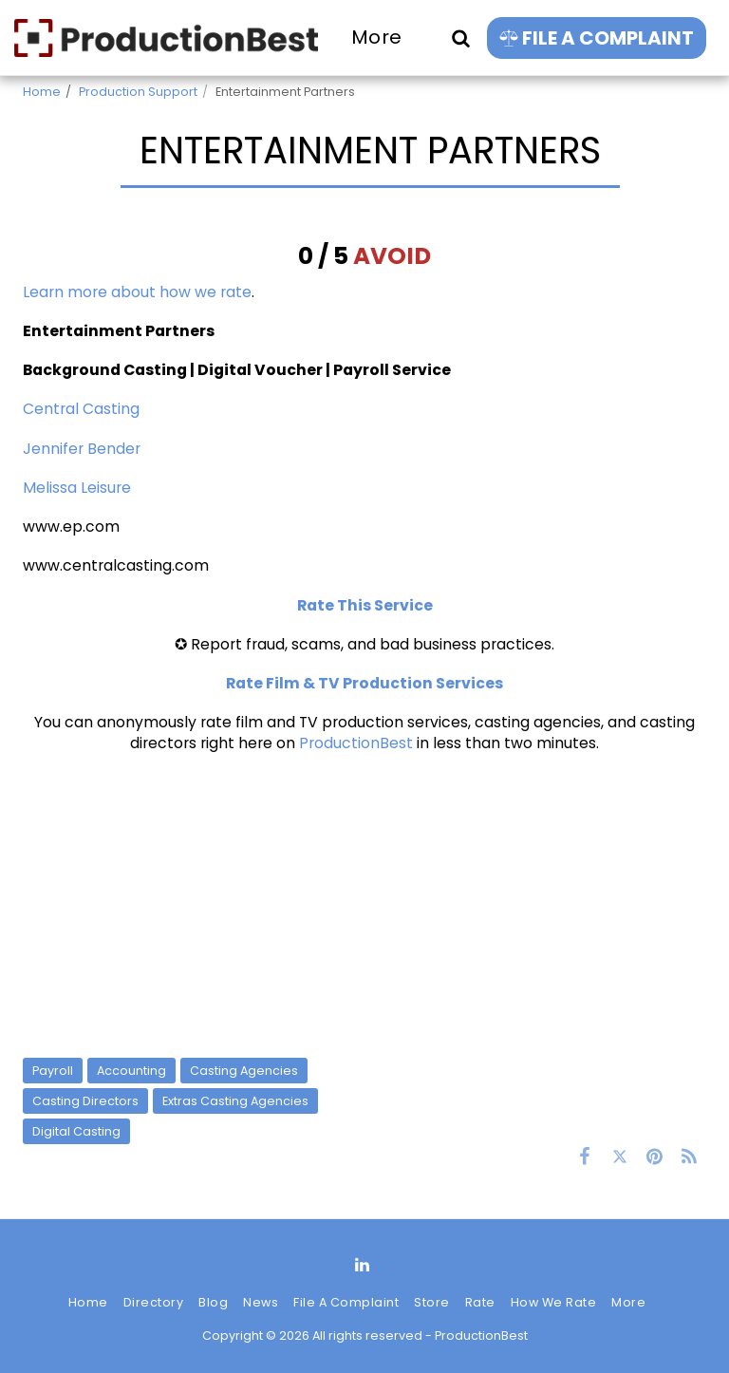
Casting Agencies (244, 1071)
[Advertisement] (364, 905)
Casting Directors (85, 1101)
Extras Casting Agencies (235, 1101)
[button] (460, 37)
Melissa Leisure (77, 487)
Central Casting (81, 409)
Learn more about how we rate (137, 292)
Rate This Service (365, 605)
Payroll (52, 1071)
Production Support (138, 92)
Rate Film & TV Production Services (364, 683)
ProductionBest (356, 743)
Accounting (131, 1071)
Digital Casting (76, 1131)
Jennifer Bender (81, 449)
